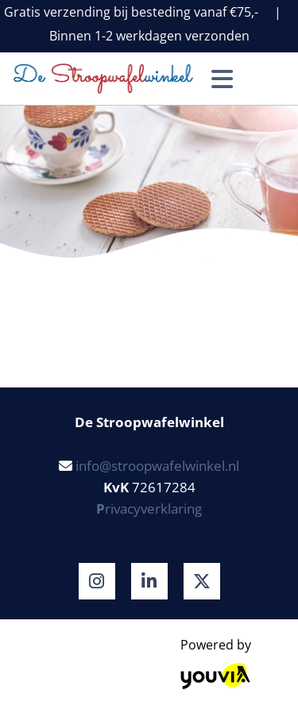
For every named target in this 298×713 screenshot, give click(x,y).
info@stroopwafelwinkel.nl (157, 466)
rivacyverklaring (149, 508)
